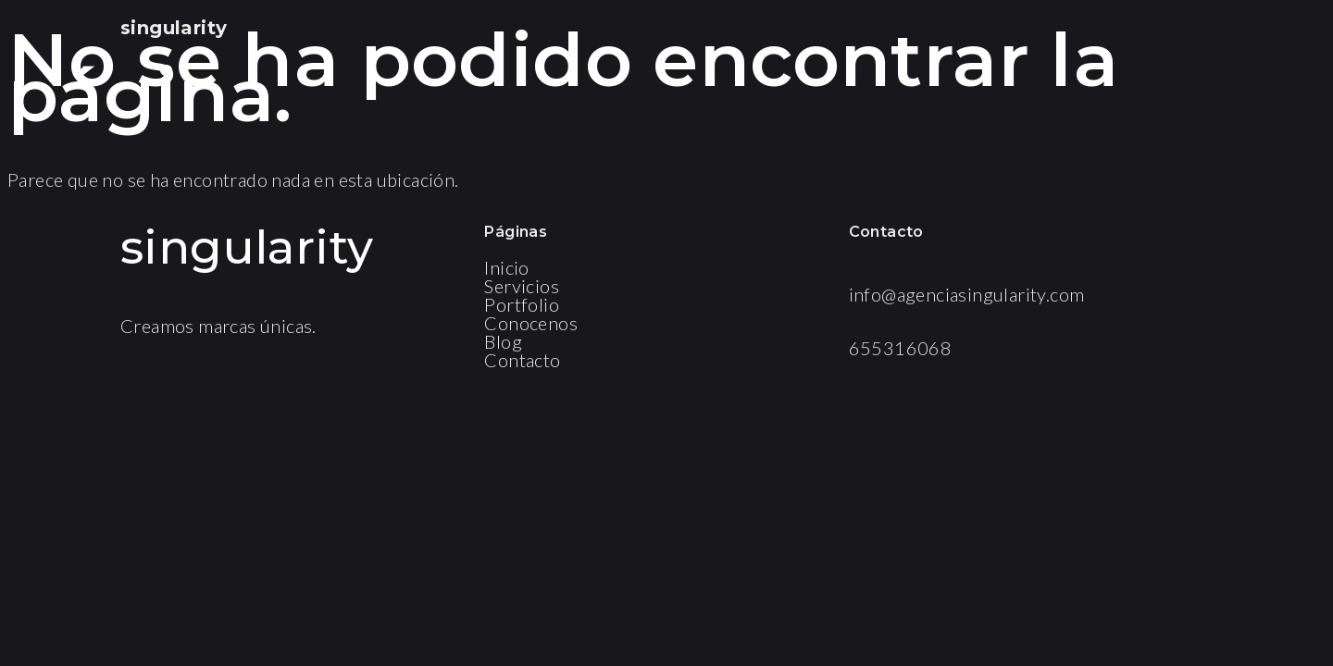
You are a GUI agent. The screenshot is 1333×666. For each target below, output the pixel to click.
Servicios (521, 286)
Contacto (522, 360)
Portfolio (521, 304)
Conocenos (531, 323)
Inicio (506, 267)
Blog (503, 341)
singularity (173, 28)
